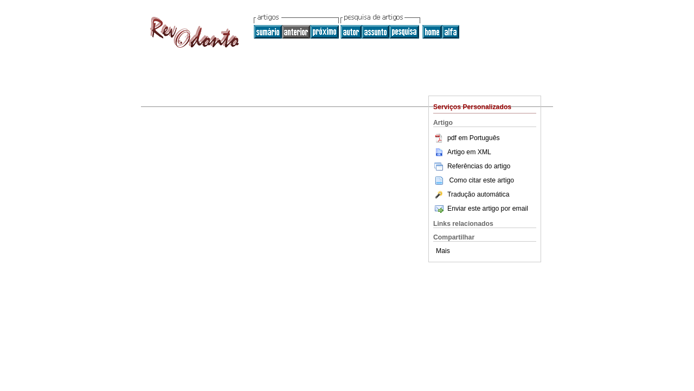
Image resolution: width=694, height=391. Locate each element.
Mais (443, 251)
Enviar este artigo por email (480, 208)
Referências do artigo (471, 166)
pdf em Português (466, 138)
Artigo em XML (462, 152)
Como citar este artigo (481, 180)
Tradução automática (471, 194)
